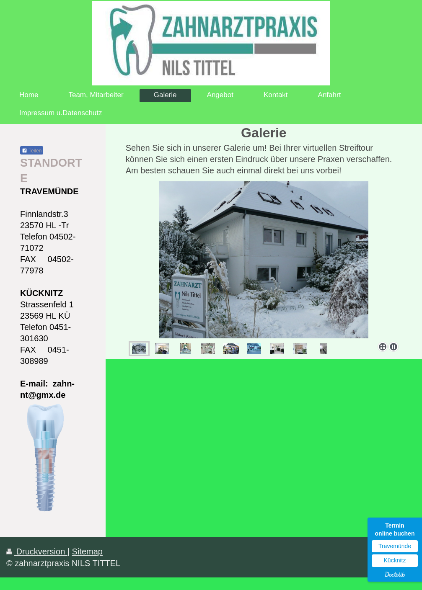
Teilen (31, 151)
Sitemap (87, 551)
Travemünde (394, 546)
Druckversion (36, 551)
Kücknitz (395, 560)
